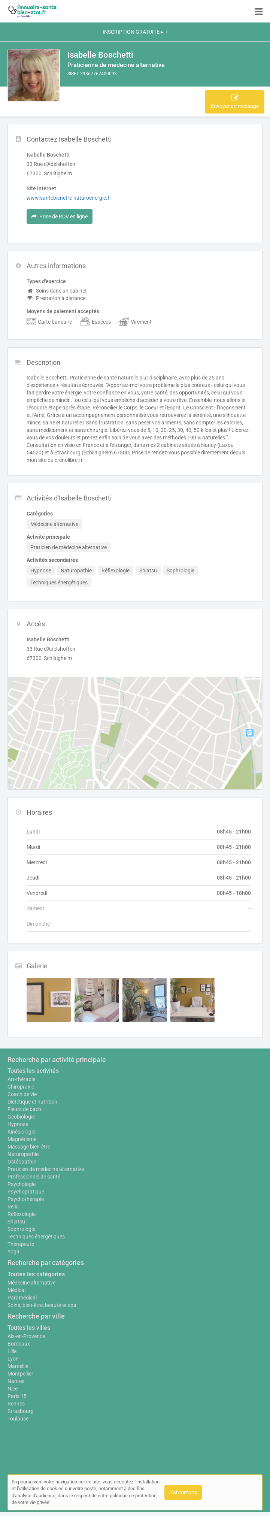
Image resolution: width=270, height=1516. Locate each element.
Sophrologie (21, 1229)
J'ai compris (183, 1492)
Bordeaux (18, 1344)
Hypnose (17, 1124)
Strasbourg (20, 1411)
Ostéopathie (21, 1162)
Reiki (12, 1207)
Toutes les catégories (36, 1274)
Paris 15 (17, 1396)
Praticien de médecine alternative (45, 1169)
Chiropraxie (20, 1087)
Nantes (15, 1381)
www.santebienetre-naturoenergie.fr (69, 198)
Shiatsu (16, 1222)
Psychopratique (25, 1192)
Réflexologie (21, 1214)
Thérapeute (20, 1244)
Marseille (17, 1366)
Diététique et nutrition (32, 1102)
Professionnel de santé (33, 1177)
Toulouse (17, 1419)
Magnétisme (21, 1139)
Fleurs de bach (24, 1109)
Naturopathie (23, 1154)
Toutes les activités (33, 1070)
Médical (16, 1290)
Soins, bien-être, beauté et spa (41, 1305)
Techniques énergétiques (36, 1237)
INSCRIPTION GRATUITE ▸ (135, 32)
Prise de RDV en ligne (59, 217)
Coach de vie (22, 1094)
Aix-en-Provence (26, 1336)
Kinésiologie (21, 1132)
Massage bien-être (28, 1147)
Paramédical (22, 1298)
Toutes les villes (28, 1327)
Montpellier (20, 1374)
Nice (12, 1389)
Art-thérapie (21, 1079)
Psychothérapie (25, 1199)
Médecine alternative (31, 1283)
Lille (11, 1351)
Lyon (13, 1359)
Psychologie (21, 1184)
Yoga (13, 1252)
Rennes (16, 1404)
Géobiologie (21, 1117)
